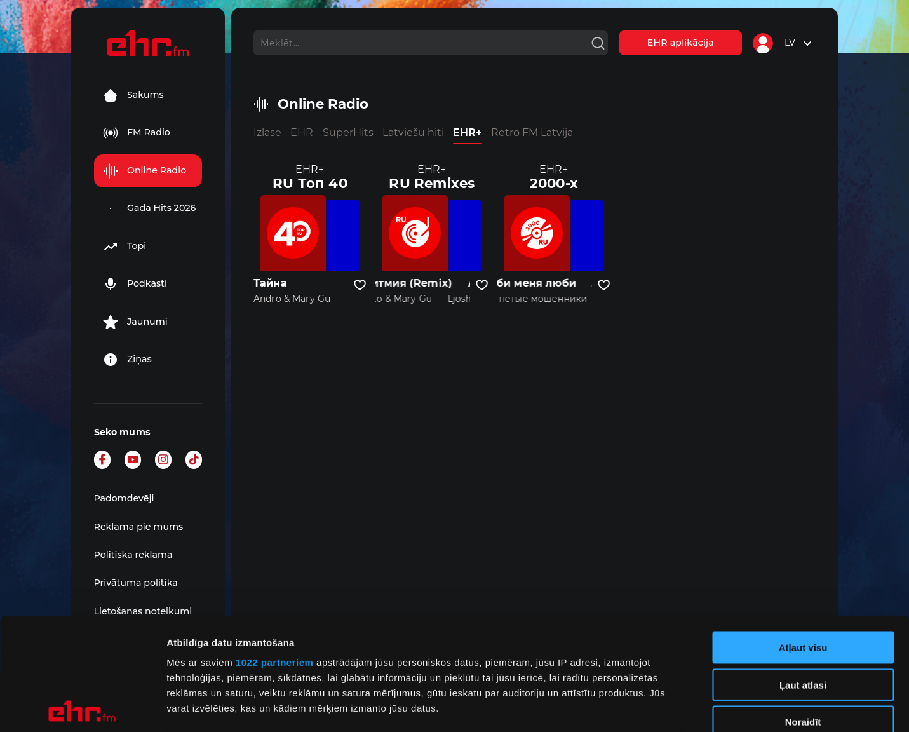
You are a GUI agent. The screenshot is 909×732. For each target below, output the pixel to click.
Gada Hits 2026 (149, 208)
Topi (124, 246)
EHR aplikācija (680, 42)
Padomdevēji (124, 498)
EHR (301, 132)
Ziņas (127, 359)
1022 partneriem (275, 550)
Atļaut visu (803, 536)
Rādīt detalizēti (692, 707)
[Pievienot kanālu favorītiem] (360, 285)
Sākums (133, 95)
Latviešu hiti (413, 132)
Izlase (267, 132)
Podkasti (135, 284)
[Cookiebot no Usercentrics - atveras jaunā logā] (82, 707)
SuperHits (348, 132)
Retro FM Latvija (532, 132)
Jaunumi (135, 322)
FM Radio (136, 132)
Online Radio (144, 171)
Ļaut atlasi (802, 572)
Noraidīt (803, 610)
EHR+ (467, 132)
